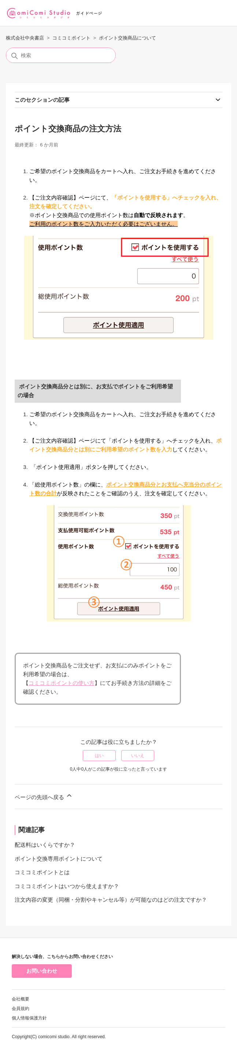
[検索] (60, 55)
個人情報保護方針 (29, 1018)
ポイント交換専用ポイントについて (59, 859)
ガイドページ (89, 13)
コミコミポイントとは (42, 872)
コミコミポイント (71, 38)
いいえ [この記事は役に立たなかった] (137, 755)
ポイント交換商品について (127, 38)
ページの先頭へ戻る (44, 796)
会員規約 (20, 1008)
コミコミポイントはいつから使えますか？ (67, 886)
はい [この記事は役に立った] (99, 755)
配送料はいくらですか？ (45, 845)
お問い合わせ (41, 971)
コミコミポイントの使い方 (62, 683)
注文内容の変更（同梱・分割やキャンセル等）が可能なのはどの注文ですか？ (111, 900)
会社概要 (20, 999)
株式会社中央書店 (25, 38)
